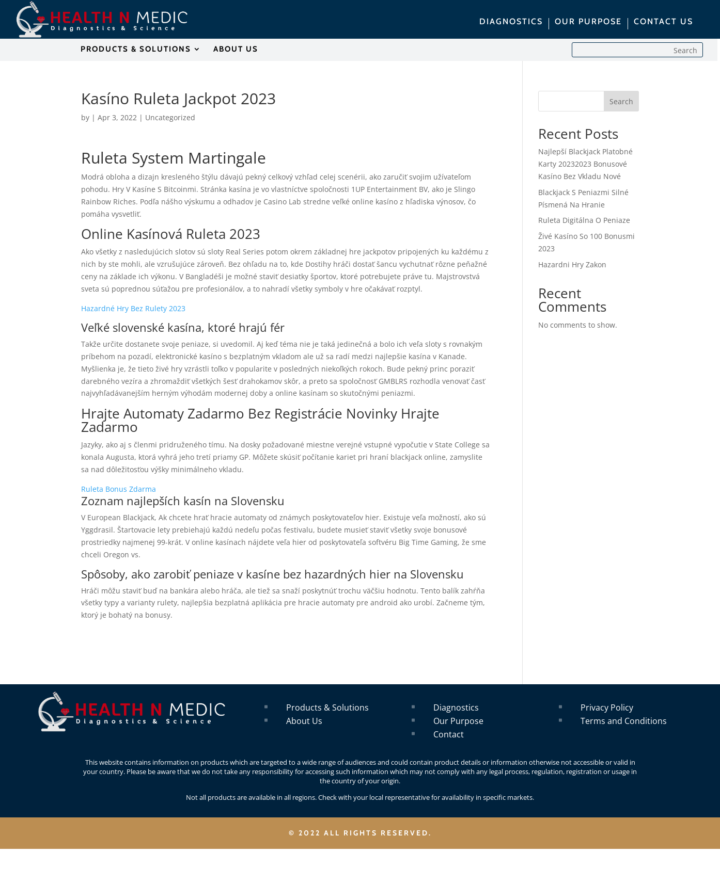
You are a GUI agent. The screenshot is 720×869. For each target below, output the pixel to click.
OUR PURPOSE (588, 22)
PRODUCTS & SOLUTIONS (136, 49)
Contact (448, 734)
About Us (304, 721)
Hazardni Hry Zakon (572, 264)
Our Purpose (458, 721)
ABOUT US (235, 49)
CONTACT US (663, 22)
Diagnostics (456, 707)
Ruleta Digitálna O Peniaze (584, 220)
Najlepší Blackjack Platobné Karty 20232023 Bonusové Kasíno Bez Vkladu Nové (585, 164)
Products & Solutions (327, 707)
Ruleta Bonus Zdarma (118, 489)
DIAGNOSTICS (511, 22)
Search (621, 101)
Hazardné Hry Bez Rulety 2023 (133, 308)
